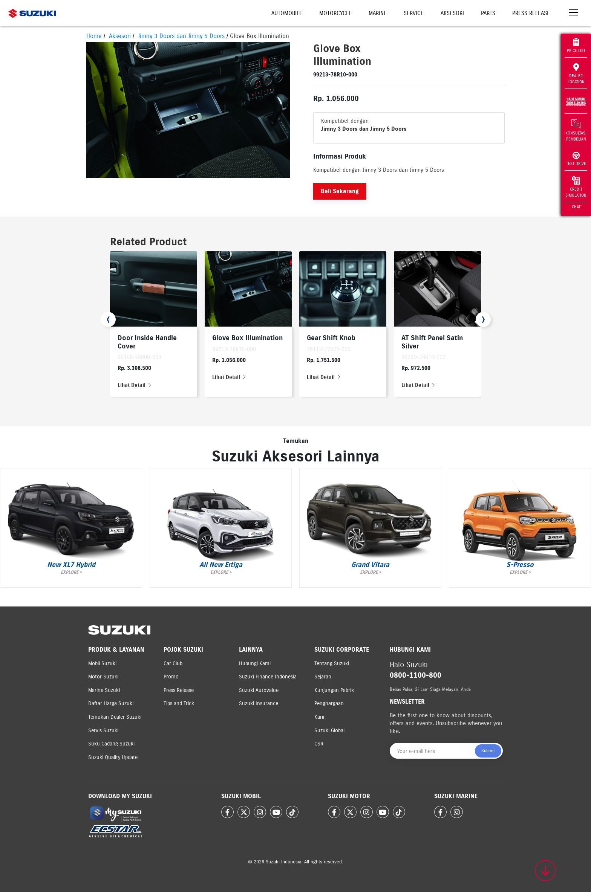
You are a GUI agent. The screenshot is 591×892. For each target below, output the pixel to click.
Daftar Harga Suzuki (110, 703)
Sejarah (322, 677)
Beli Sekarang (340, 191)
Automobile (286, 13)
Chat (576, 206)
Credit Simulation (575, 186)
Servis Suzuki (103, 730)
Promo (171, 677)
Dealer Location (576, 73)
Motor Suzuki (103, 677)
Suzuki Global (329, 730)
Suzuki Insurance (258, 703)
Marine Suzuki (104, 690)
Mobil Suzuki (102, 663)
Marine (378, 13)
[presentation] (108, 319)
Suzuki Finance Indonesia (268, 677)
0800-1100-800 (415, 675)
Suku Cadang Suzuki (111, 744)
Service (414, 13)
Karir (319, 717)
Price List (576, 45)
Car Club (173, 663)
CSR (318, 744)
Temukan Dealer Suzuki (114, 717)
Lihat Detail (135, 385)
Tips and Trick (179, 703)
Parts (488, 13)
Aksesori (452, 13)
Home (94, 36)
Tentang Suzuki (331, 663)
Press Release (531, 13)
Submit (488, 750)
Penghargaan (329, 703)
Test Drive (576, 159)
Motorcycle (335, 13)
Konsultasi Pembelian (575, 130)
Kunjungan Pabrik (334, 690)
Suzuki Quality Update (113, 757)
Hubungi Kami (255, 663)
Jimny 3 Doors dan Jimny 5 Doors (181, 36)
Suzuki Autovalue (259, 690)
